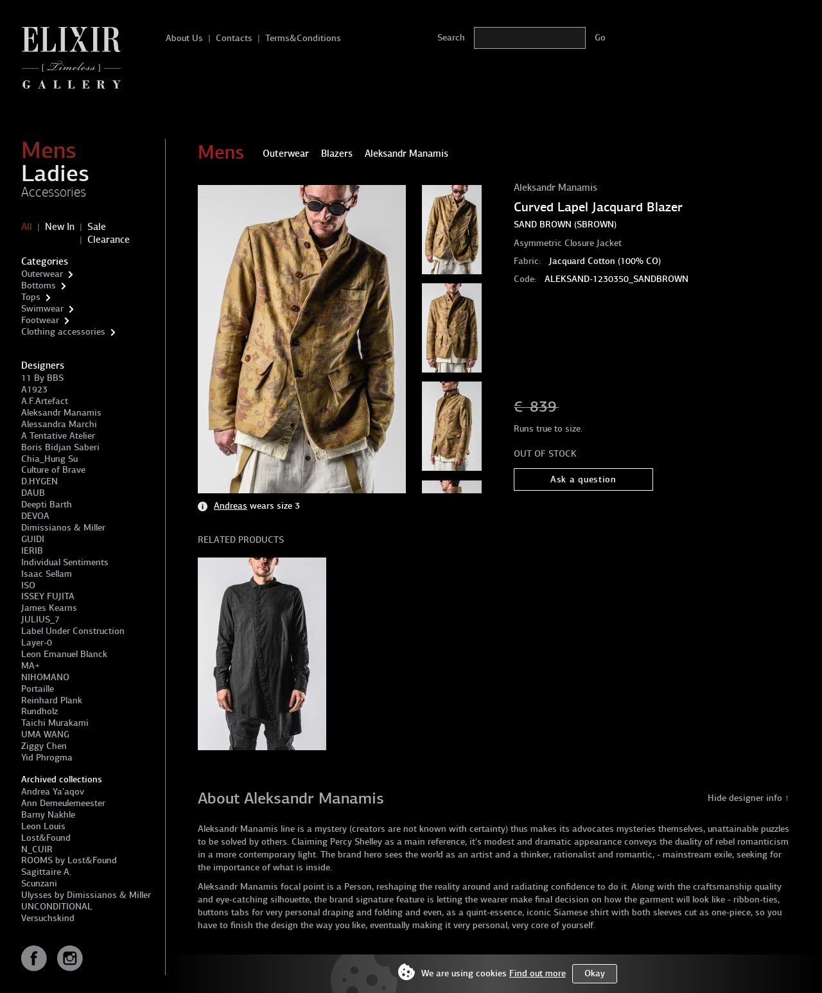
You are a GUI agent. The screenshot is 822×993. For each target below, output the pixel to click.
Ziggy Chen (44, 746)
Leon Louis (43, 826)
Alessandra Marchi (59, 424)
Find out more (537, 973)
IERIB (32, 550)
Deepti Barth (46, 504)
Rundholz (39, 711)
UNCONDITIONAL (56, 906)
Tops (30, 297)
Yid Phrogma (47, 757)
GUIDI (32, 539)
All (26, 227)
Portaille (37, 688)
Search (451, 37)
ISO (28, 585)
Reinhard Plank (51, 700)
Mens (48, 150)
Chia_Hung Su (49, 458)
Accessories (53, 192)
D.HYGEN (39, 481)
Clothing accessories (63, 331)
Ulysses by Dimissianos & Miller (86, 895)
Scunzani (39, 883)
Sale (96, 227)
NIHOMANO (45, 677)
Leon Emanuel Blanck (64, 654)
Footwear (40, 320)
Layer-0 (36, 642)
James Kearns (49, 607)
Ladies (55, 173)
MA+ (30, 665)
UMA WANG (45, 734)
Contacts (234, 38)
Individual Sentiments (65, 562)
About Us (184, 38)
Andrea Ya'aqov (52, 791)
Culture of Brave (53, 469)
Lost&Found (46, 837)
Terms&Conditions (303, 38)
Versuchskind (47, 918)
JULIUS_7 (40, 619)
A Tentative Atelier (58, 435)
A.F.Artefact (44, 401)
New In (59, 227)
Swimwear (42, 308)
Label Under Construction (73, 631)
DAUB (33, 493)
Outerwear (42, 273)
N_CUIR (37, 849)
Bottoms (38, 285)
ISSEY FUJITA (47, 596)
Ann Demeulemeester (63, 803)
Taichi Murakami (55, 722)
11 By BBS (42, 378)
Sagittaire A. (46, 871)
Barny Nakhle (48, 814)
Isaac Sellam (46, 573)
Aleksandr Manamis (61, 412)
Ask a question (583, 479)
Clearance (108, 239)
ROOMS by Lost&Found (69, 860)
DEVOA (35, 516)
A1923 (34, 389)
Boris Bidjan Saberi (60, 447)
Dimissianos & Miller (63, 527)
